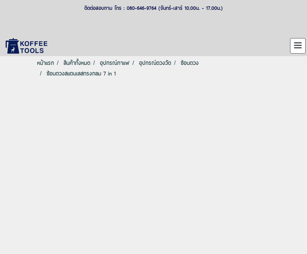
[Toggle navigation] (298, 46)
